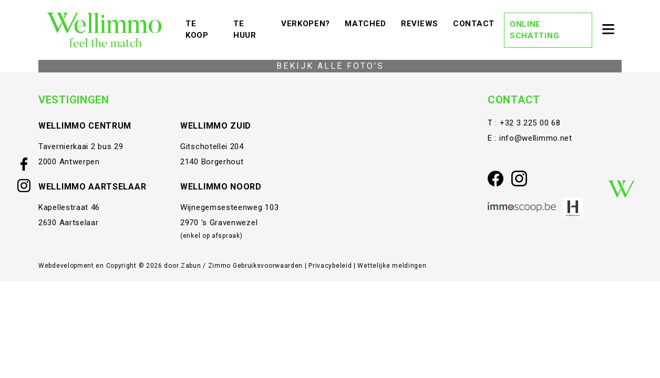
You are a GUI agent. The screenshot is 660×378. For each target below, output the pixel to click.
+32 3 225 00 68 (530, 123)
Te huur (252, 29)
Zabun (191, 265)
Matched (368, 22)
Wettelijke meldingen (391, 265)
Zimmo (219, 265)
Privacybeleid (331, 265)
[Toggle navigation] (608, 30)
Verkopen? (308, 22)
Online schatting (534, 30)
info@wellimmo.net (535, 138)
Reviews (422, 22)
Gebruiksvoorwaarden (269, 265)
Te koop (204, 29)
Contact (476, 22)
